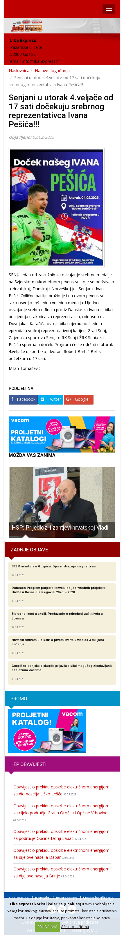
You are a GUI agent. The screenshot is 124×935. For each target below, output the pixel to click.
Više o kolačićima (75, 926)
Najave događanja (52, 70)
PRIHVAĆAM (47, 926)
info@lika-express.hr (41, 61)
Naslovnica (19, 70)
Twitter (51, 399)
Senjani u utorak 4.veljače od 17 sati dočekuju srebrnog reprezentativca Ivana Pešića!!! (61, 111)
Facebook (23, 399)
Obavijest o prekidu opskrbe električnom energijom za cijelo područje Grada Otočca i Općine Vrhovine (61, 812)
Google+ (78, 399)
